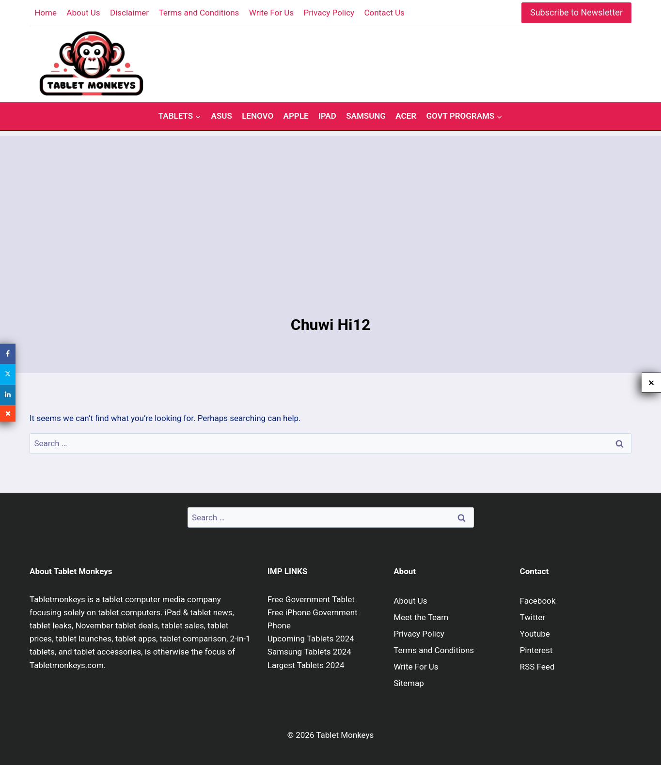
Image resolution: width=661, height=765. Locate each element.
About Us (83, 12)
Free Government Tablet (311, 599)
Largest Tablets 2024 (306, 665)
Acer (405, 116)
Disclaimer (129, 12)
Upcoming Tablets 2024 (311, 638)
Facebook (538, 601)
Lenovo (257, 116)
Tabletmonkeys (57, 599)
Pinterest (536, 650)
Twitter (532, 617)
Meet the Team (420, 617)
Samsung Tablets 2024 (309, 651)
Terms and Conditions (199, 12)
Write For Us (271, 12)
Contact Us (384, 12)
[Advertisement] (330, 203)
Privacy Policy (328, 12)
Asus (221, 116)
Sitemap (408, 683)
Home (45, 12)
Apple (296, 116)
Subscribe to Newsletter (576, 12)
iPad (327, 116)
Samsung (366, 116)
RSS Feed (537, 666)
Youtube (535, 634)
